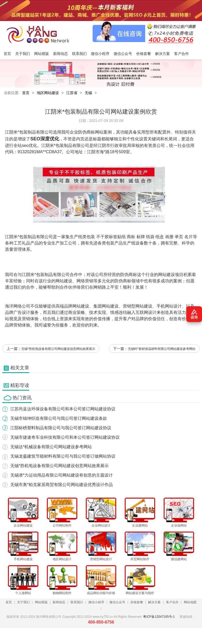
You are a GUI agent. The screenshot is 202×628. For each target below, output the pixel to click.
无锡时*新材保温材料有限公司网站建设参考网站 (161, 349)
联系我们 (76, 602)
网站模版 (41, 602)
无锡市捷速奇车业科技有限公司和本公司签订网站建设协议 (65, 437)
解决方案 (154, 602)
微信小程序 (96, 602)
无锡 (88, 93)
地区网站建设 (48, 93)
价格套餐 (136, 602)
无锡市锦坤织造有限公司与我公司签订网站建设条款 (58, 418)
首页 (25, 93)
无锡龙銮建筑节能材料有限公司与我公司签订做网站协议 (62, 456)
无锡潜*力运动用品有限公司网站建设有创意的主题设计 (61, 475)
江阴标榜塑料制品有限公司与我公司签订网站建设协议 (60, 428)
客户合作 (172, 602)
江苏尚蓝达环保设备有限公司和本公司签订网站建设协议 (62, 409)
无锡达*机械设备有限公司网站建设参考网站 (51, 447)
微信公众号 (117, 602)
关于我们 (23, 602)
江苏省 (71, 93)
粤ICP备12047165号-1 (159, 617)
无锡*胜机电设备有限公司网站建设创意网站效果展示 (58, 349)
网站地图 (190, 602)
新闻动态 (59, 602)
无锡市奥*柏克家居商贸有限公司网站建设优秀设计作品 (61, 484)
